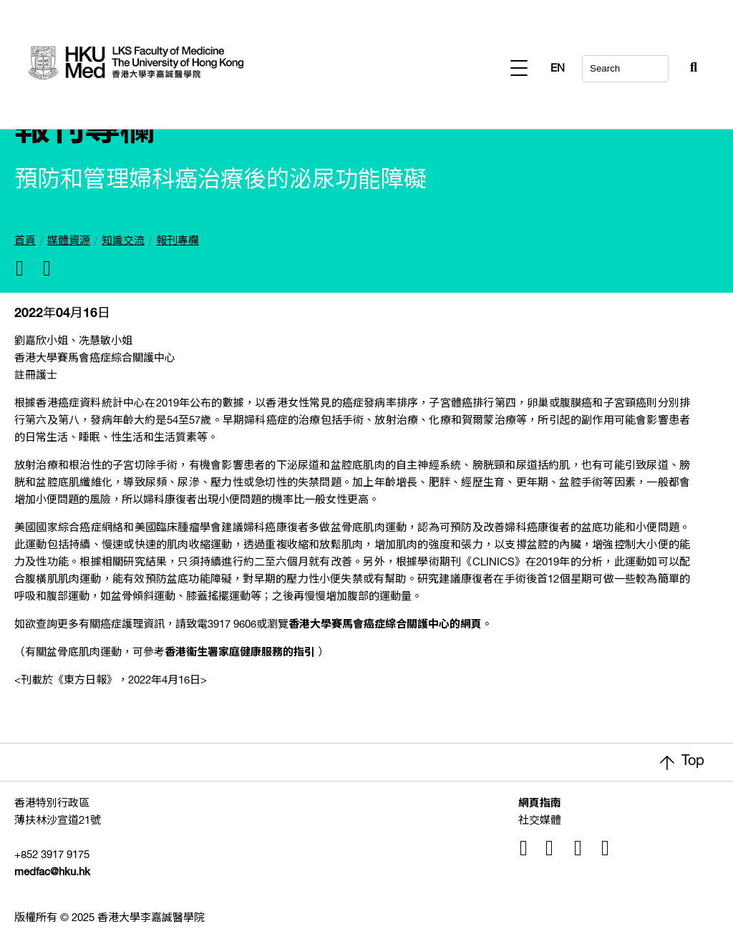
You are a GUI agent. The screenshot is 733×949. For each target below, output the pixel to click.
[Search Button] (658, 64)
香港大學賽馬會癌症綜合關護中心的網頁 (385, 625)
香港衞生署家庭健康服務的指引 (240, 653)
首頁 (25, 241)
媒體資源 (68, 241)
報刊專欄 (177, 241)
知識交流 (123, 241)
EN (690, 69)
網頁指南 (539, 804)
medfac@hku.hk (52, 872)
